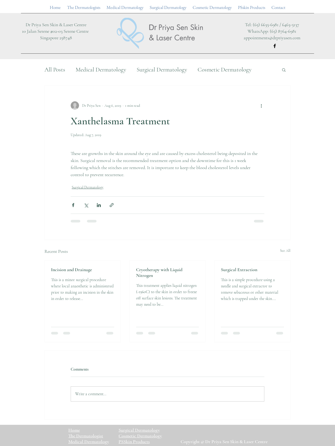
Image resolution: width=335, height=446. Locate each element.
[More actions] (261, 105)
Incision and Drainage (71, 269)
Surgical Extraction (239, 269)
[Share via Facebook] (73, 205)
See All (285, 250)
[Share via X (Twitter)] (85, 205)
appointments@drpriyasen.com (272, 38)
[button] (283, 70)
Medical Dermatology (101, 69)
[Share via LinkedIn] (98, 205)
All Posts (54, 69)
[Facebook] (274, 46)
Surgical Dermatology (162, 69)
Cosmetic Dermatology (225, 69)
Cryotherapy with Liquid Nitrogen (159, 272)
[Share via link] (111, 205)
